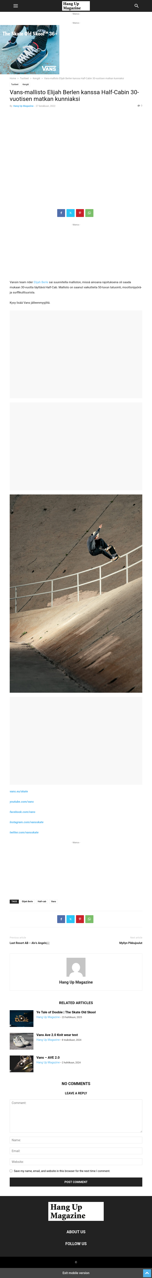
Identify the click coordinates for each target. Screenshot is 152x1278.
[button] (16, 6)
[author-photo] (76, 976)
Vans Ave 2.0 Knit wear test (57, 1035)
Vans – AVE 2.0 (48, 1057)
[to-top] (147, 1271)
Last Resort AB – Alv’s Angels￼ (29, 943)
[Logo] (76, 1220)
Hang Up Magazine (23, 106)
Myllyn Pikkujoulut (130, 943)
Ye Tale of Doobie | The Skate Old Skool (66, 1012)
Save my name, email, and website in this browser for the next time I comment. (62, 1171)
